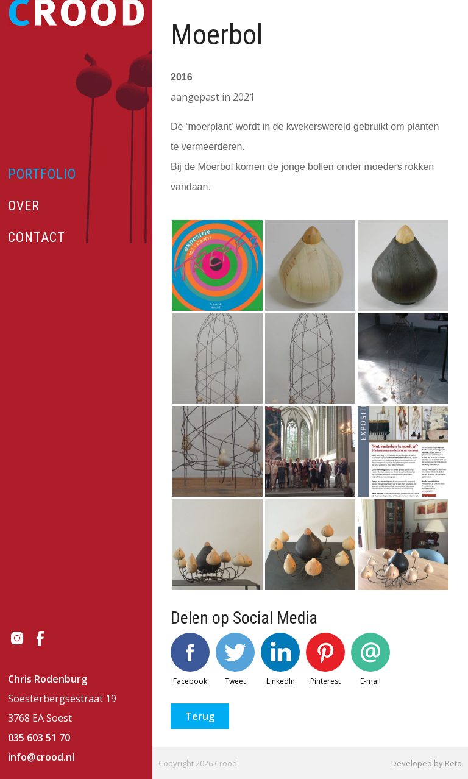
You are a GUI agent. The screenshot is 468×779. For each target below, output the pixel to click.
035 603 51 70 (39, 737)
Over (24, 205)
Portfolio (42, 174)
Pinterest (325, 659)
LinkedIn (280, 659)
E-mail (370, 659)
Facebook (190, 659)
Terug (199, 716)
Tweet (235, 659)
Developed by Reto (426, 763)
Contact (36, 237)
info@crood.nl (41, 757)
